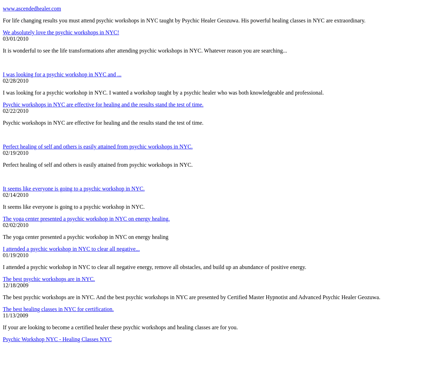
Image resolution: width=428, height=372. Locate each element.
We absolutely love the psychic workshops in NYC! (61, 32)
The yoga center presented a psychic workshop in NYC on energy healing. (86, 219)
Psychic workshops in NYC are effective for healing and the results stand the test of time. (103, 105)
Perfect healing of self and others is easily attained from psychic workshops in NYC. (98, 147)
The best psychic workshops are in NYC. (49, 279)
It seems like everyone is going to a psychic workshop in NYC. (74, 189)
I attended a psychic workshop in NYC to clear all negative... (71, 249)
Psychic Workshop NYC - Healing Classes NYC (57, 339)
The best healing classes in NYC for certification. (58, 309)
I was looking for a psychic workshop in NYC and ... (62, 74)
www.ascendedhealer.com (32, 9)
